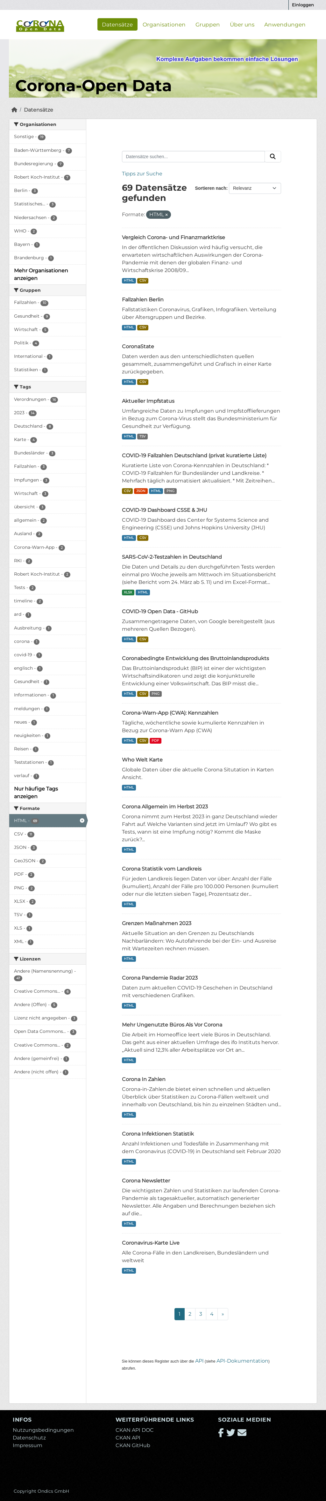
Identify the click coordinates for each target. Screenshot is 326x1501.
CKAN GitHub (133, 1445)
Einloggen (303, 4)
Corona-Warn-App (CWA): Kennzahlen (170, 713)
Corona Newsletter (146, 1181)
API (199, 1361)
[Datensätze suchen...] (193, 156)
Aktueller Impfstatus (148, 401)
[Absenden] (273, 156)
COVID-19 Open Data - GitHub (160, 611)
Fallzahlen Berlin (143, 300)
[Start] (14, 110)
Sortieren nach (210, 188)
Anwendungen (285, 24)
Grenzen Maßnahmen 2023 (156, 923)
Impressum (27, 1445)
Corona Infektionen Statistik (158, 1134)
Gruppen (207, 24)
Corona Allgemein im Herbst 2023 (165, 807)
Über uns (242, 24)
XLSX (128, 592)
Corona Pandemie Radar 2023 (160, 978)
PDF (155, 741)
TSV (142, 436)
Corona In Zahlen (144, 1079)
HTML (129, 280)
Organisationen (164, 24)
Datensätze (117, 24)
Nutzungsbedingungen (43, 1430)
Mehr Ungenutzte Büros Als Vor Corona (172, 1025)
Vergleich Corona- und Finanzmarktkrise (173, 237)
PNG (170, 491)
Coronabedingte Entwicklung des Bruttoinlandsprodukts (195, 658)
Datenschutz (29, 1438)
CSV (142, 280)
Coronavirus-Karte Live (151, 1243)
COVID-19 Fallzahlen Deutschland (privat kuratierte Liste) (194, 456)
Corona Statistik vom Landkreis (162, 869)
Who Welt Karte (142, 760)
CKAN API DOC (135, 1430)
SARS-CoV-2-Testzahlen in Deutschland (172, 557)
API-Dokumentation (242, 1361)
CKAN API (128, 1438)
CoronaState (138, 346)
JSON (140, 491)
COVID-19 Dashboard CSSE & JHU (164, 510)
